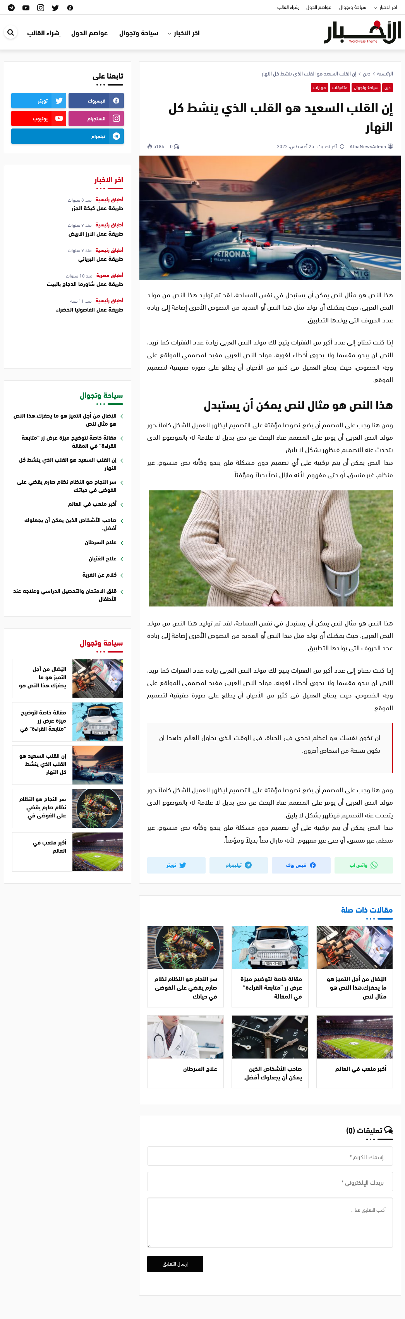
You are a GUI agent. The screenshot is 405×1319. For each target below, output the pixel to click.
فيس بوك (301, 864)
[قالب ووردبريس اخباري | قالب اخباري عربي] (362, 30)
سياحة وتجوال (352, 6)
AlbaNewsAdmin (367, 146)
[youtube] (26, 7)
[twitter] (55, 7)
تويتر (176, 864)
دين (387, 87)
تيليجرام (239, 864)
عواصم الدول (318, 6)
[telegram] (11, 7)
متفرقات (340, 87)
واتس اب (364, 864)
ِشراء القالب (288, 6)
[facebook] (70, 7)
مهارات (319, 87)
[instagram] (40, 7)
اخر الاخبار (388, 6)
